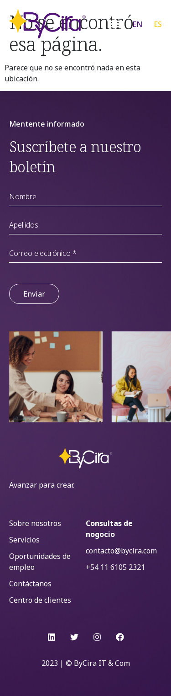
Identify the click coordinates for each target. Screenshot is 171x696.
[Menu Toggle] (115, 23)
